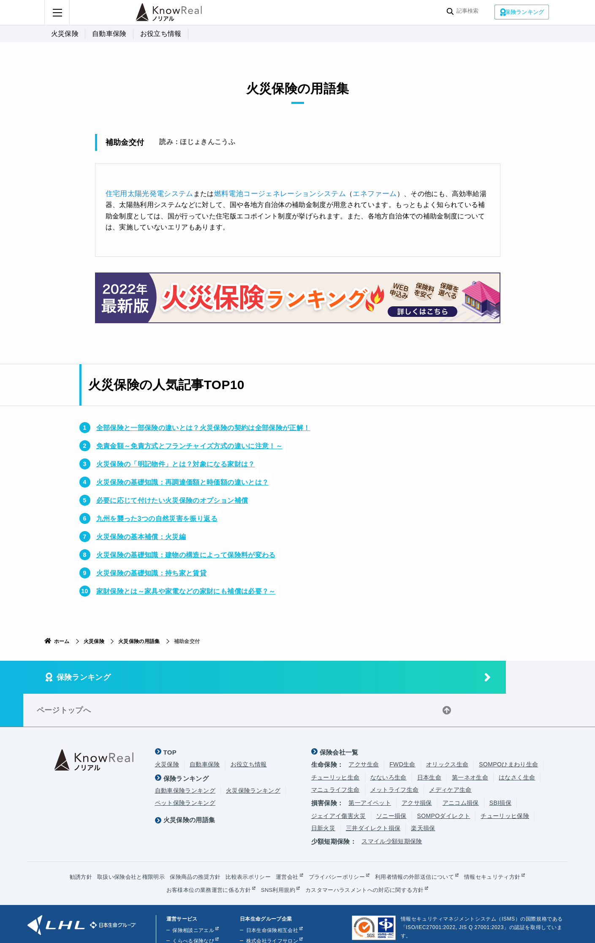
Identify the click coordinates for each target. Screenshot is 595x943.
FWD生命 (402, 730)
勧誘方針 (66, 842)
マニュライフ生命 (335, 755)
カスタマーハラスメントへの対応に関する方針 (368, 856)
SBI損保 (500, 769)
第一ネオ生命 (470, 743)
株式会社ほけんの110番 (271, 918)
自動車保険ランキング (185, 756)
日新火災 (323, 793)
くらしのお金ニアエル (197, 918)
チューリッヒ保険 (505, 781)
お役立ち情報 (161, 33)
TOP (170, 718)
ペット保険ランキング (185, 769)
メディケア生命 (450, 755)
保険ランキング (524, 11)
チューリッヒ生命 (335, 743)
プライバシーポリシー (339, 842)
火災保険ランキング (253, 756)
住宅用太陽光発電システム (147, 192)
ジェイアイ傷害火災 (338, 781)
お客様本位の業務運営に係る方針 (203, 856)
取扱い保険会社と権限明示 (120, 842)
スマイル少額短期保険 (391, 807)
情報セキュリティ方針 (505, 842)
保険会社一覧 (339, 718)
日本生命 (429, 743)
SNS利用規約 (276, 856)
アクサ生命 (363, 730)
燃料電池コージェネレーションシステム (271, 192)
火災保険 (65, 33)
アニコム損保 (461, 769)
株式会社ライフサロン (270, 907)
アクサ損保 (417, 769)
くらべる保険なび (192, 907)
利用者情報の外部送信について (422, 842)
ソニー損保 (391, 781)
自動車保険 (109, 33)
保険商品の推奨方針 (189, 842)
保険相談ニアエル (192, 896)
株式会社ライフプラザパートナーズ (285, 928)
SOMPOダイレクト (443, 781)
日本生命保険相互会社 (270, 896)
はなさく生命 (517, 743)
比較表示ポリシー (245, 842)
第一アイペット (369, 769)
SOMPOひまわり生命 (508, 730)
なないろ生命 (388, 743)
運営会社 (287, 842)
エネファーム (360, 192)
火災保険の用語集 (139, 640)
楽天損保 (423, 793)
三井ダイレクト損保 (373, 793)
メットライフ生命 (394, 755)
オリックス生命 (447, 730)
